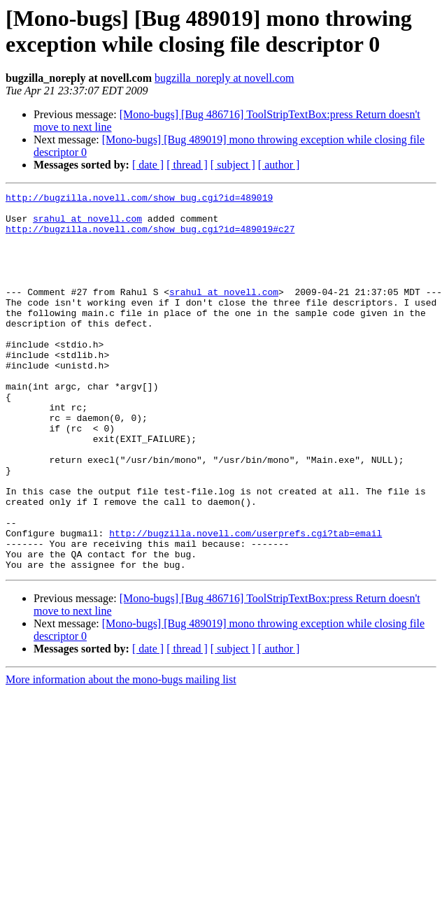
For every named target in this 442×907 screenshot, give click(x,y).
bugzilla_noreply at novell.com (224, 78)
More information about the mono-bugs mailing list (121, 755)
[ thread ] (187, 165)
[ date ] (148, 165)
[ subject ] (233, 165)
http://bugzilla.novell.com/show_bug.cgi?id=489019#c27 (150, 237)
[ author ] (279, 165)
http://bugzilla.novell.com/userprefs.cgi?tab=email (245, 602)
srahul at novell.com (87, 224)
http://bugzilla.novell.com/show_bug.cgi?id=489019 (139, 199)
